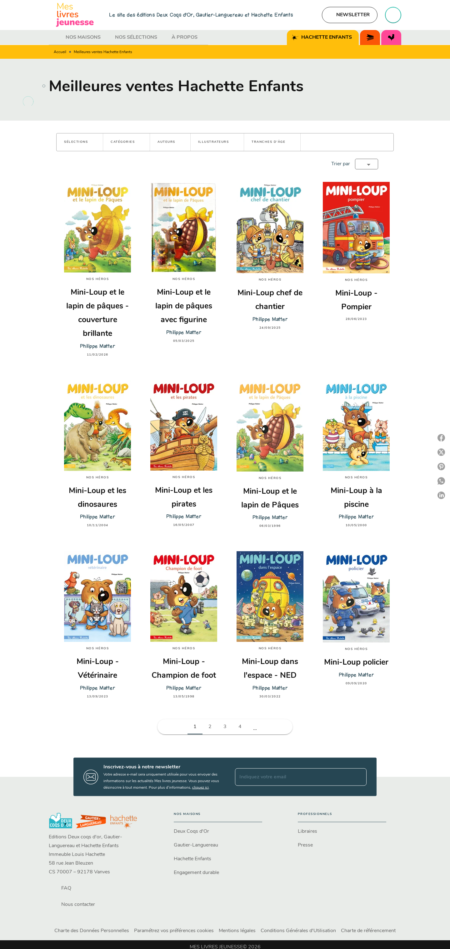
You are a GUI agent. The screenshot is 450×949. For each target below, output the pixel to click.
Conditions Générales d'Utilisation (298, 930)
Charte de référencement (368, 930)
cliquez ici (200, 788)
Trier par (340, 164)
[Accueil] (75, 15)
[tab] (55, 37)
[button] (350, 15)
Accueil (60, 52)
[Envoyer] (359, 776)
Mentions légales (237, 930)
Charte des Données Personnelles (91, 930)
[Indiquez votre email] (293, 777)
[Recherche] (393, 15)
